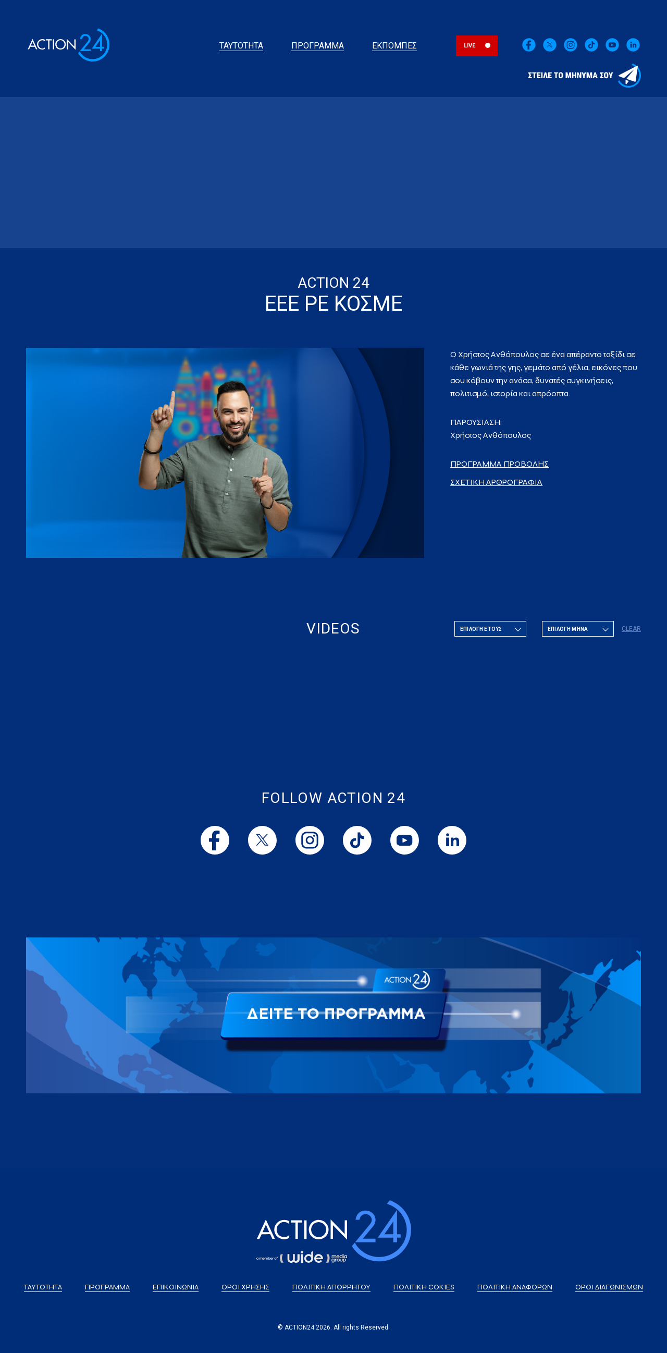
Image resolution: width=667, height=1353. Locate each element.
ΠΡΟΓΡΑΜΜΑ (317, 46)
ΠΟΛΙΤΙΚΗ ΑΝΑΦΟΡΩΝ (514, 1287)
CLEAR (631, 628)
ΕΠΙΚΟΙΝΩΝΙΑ (176, 1287)
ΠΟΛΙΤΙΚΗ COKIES (423, 1287)
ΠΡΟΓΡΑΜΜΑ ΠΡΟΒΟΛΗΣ (499, 464)
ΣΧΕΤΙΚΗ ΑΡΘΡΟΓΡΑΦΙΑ (496, 482)
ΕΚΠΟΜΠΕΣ (394, 46)
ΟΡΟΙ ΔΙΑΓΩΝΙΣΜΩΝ (609, 1287)
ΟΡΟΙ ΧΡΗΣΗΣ (245, 1287)
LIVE (470, 45)
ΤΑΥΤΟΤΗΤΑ (241, 46)
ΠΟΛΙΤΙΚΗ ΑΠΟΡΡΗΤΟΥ (331, 1287)
